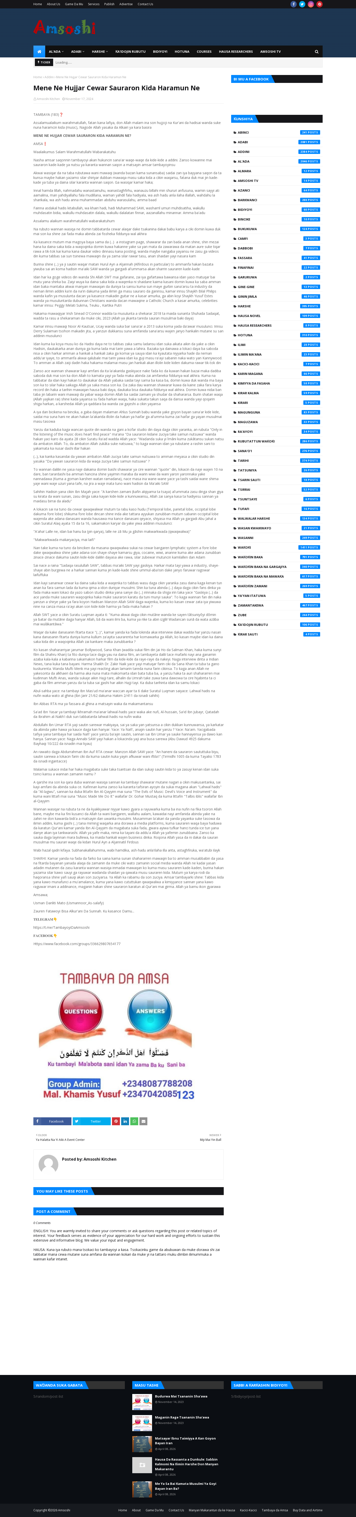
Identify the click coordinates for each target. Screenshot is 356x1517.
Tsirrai (279, 489)
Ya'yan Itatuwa (279, 595)
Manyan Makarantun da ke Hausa (212, 1510)
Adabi (279, 142)
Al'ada (279, 161)
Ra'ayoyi (279, 431)
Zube (279, 615)
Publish (109, 4)
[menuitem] (39, 51)
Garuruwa (279, 277)
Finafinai (279, 267)
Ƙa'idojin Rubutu (279, 624)
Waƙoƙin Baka (279, 557)
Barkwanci (279, 200)
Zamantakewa (279, 605)
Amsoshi (64, 1510)
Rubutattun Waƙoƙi (279, 441)
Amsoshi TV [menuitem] (270, 51)
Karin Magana (279, 373)
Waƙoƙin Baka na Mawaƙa (279, 576)
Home (37, 4)
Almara (279, 171)
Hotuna (279, 335)
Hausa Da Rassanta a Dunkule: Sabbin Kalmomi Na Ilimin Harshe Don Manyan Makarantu (186, 1464)
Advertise (126, 4)
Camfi (279, 238)
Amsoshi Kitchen (48, 99)
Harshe (279, 306)
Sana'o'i (279, 451)
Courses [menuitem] (204, 51)
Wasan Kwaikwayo (279, 528)
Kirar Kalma (279, 393)
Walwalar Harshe (279, 518)
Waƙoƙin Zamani (279, 586)
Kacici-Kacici (279, 364)
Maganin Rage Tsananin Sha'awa (182, 1417)
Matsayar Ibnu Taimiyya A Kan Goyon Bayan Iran (185, 1440)
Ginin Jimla (279, 296)
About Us (53, 4)
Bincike (279, 219)
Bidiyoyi (279, 209)
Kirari (279, 402)
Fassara (279, 258)
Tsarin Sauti (279, 480)
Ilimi (279, 345)
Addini (49, 77)
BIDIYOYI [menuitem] (160, 51)
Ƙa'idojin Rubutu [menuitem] (130, 51)
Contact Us (145, 4)
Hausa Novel (279, 316)
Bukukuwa (279, 229)
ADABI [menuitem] (76, 51)
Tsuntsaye (279, 499)
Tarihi (279, 460)
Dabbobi (279, 248)
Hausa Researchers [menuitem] (236, 51)
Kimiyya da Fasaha (279, 383)
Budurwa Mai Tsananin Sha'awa (181, 1396)
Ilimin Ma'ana (279, 354)
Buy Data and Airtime (308, 1510)
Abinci (279, 132)
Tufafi (279, 509)
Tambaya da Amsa (275, 1510)
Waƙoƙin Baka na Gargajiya (279, 566)
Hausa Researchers (279, 325)
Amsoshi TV (279, 180)
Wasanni (279, 538)
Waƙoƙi (279, 547)
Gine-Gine (279, 287)
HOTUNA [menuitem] (182, 51)
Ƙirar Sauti (279, 634)
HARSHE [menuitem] (98, 51)
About (136, 1510)
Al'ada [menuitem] (55, 51)
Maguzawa (279, 422)
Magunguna (279, 412)
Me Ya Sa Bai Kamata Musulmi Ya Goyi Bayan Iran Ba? (185, 1486)
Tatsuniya (279, 470)
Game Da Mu (74, 4)
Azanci (279, 190)
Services (93, 4)
